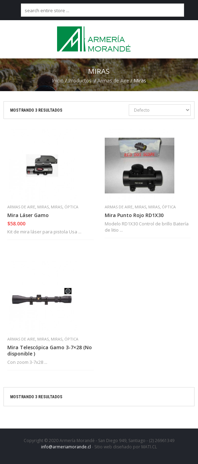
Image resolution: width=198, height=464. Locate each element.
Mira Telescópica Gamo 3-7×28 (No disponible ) (49, 350)
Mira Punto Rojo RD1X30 (134, 215)
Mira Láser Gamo (28, 215)
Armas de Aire (113, 80)
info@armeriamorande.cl (66, 447)
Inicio (58, 80)
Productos (80, 80)
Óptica (71, 206)
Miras (43, 206)
